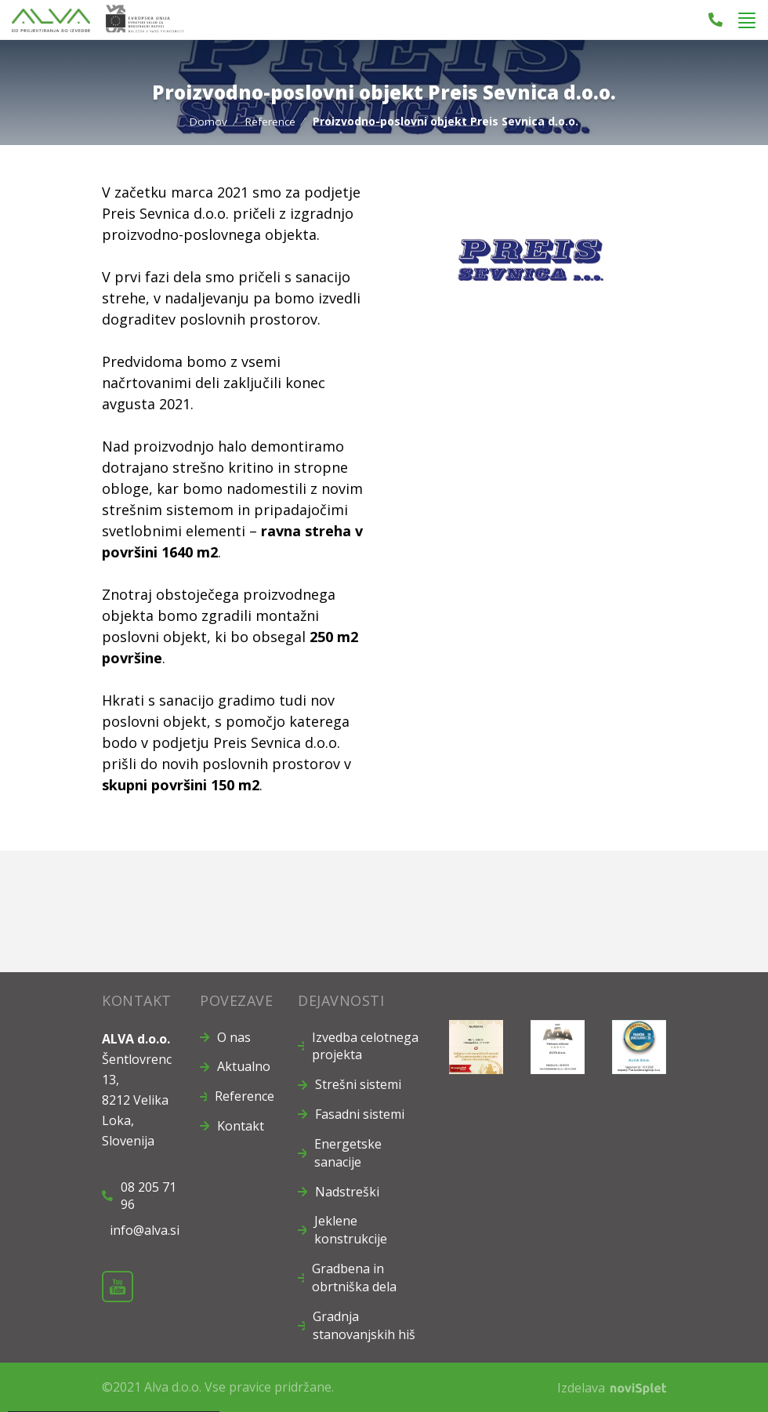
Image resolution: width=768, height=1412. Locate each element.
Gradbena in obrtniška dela (354, 1277)
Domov (208, 121)
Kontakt (240, 1125)
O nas (234, 1036)
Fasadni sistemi (359, 1114)
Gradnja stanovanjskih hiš (364, 1324)
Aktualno (243, 1066)
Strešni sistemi (358, 1084)
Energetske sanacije (348, 1153)
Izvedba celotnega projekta (365, 1045)
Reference (270, 121)
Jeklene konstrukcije (350, 1229)
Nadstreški (347, 1191)
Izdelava (611, 1387)
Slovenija (128, 1140)
